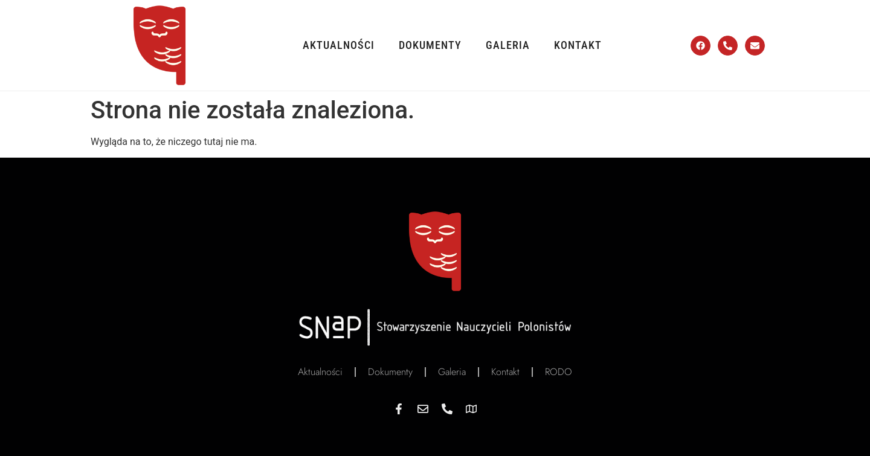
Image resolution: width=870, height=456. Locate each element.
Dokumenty (430, 45)
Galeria (508, 45)
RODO (558, 372)
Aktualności (339, 45)
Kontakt (578, 45)
